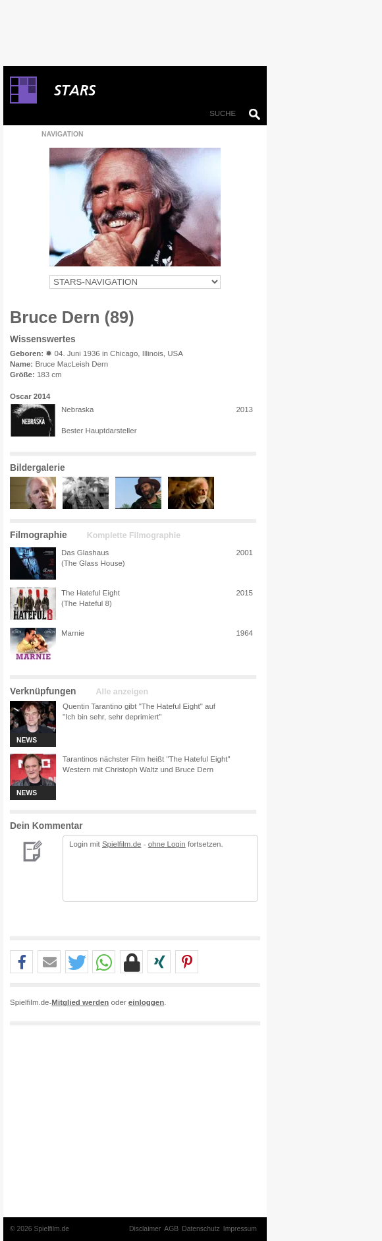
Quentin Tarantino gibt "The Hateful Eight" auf (139, 706)
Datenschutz (201, 1228)
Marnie (72, 633)
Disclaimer (145, 1228)
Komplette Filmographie (133, 535)
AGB (171, 1228)
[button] (21, 962)
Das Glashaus (85, 553)
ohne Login (167, 844)
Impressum (240, 1228)
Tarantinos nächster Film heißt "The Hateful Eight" (147, 759)
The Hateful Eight (90, 593)
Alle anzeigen (122, 691)
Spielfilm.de (122, 844)
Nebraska (77, 409)
